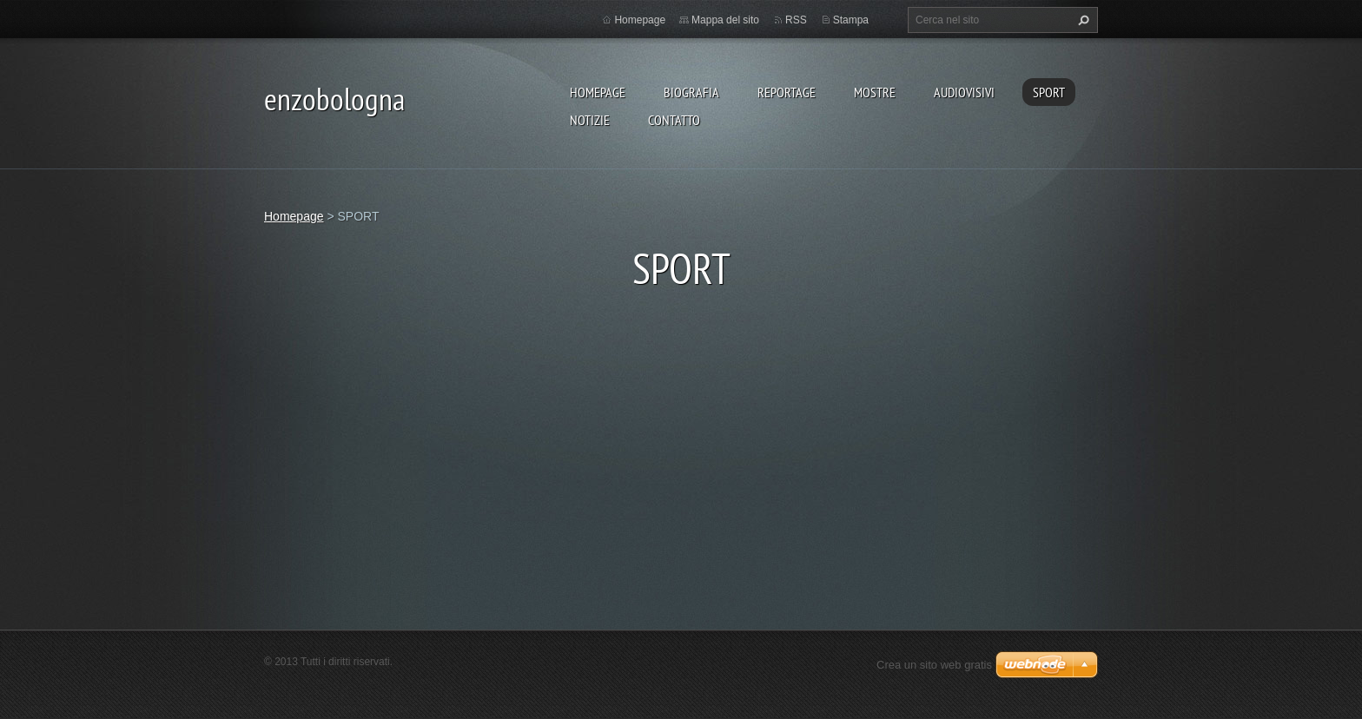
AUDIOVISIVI (964, 92)
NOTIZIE (590, 120)
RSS (796, 20)
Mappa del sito (725, 20)
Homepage (597, 92)
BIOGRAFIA (691, 92)
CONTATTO (674, 120)
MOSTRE (875, 92)
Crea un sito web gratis (934, 664)
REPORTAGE (786, 92)
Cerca (1081, 20)
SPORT (1049, 92)
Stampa (851, 20)
